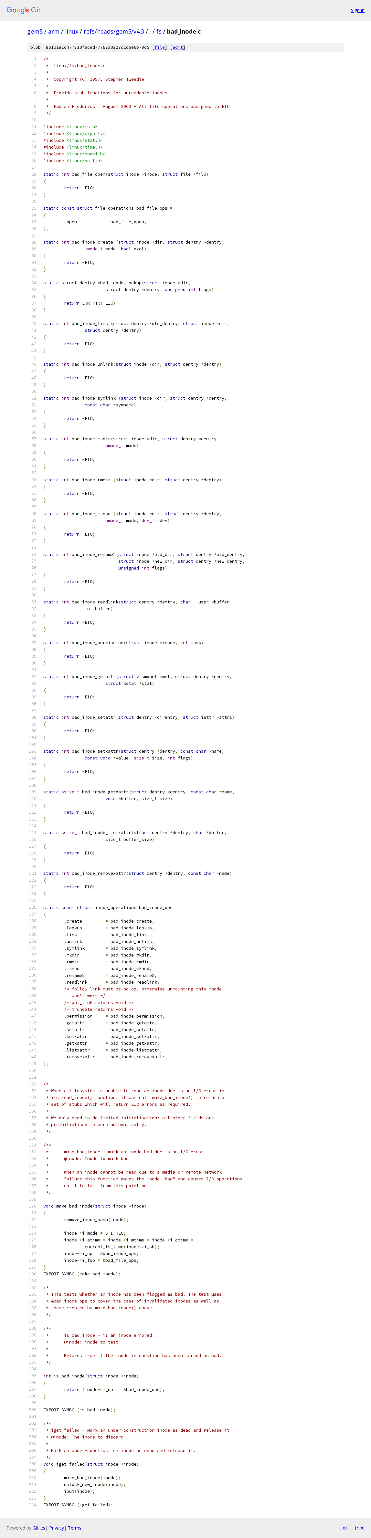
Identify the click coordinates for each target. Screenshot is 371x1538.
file (159, 47)
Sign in (358, 10)
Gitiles (39, 1528)
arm (53, 31)
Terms (74, 1528)
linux (71, 31)
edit (178, 47)
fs (159, 31)
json (359, 1528)
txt (344, 1528)
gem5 (35, 31)
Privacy (56, 1528)
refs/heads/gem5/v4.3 (114, 31)
